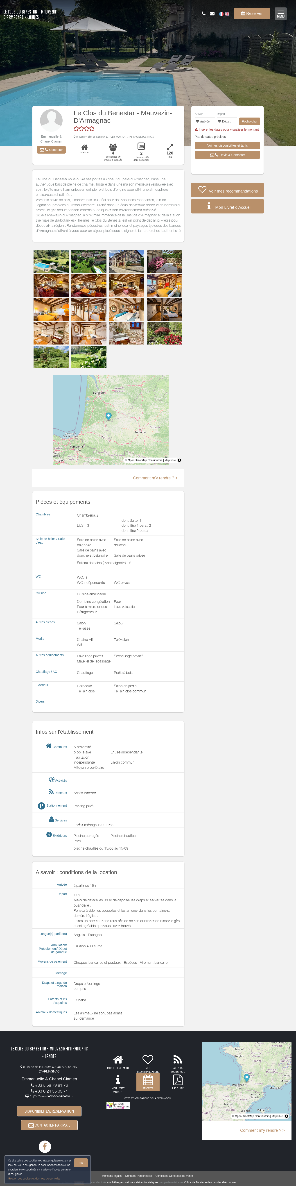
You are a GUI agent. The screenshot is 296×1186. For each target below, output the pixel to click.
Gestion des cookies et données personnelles (34, 1178)
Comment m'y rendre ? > (155, 478)
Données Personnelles (139, 1175)
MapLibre (170, 460)
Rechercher (249, 121)
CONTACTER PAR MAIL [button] (49, 1125)
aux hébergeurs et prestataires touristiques (132, 1182)
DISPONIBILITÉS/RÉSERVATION (49, 1111)
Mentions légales (112, 1175)
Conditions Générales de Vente (174, 1175)
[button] (51, 150)
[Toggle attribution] (179, 460)
